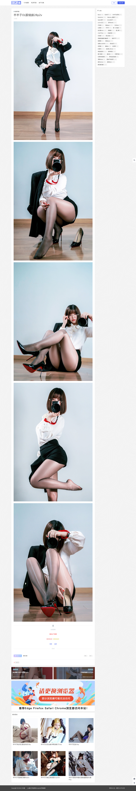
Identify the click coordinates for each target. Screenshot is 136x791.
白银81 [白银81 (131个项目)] (101, 49)
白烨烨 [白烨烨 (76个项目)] (115, 46)
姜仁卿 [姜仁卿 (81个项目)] (119, 30)
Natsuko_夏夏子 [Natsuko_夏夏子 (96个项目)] (112, 17)
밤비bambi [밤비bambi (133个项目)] (112, 22)
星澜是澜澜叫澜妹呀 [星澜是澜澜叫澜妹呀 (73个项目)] (104, 38)
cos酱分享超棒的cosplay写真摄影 (36, 788)
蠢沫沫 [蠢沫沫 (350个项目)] (110, 54)
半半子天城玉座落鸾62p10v (50, 777)
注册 (55, 644)
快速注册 (121, 2)
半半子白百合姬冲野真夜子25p (51, 744)
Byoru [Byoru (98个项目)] (100, 14)
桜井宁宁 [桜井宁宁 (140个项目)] (115, 38)
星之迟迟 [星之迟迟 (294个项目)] (109, 35)
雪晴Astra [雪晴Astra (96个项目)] (101, 59)
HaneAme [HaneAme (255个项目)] (102, 17)
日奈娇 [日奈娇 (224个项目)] (101, 35)
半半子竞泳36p (74, 744)
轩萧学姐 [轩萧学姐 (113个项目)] (118, 54)
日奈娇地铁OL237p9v (87, 672)
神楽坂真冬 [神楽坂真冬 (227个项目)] (102, 51)
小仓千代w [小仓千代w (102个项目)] (102, 33)
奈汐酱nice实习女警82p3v (20, 672)
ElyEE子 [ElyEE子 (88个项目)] (108, 14)
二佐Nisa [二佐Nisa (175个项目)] (118, 25)
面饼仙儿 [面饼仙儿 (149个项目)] (111, 62)
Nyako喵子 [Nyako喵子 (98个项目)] (102, 20)
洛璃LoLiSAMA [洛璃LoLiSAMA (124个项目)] (103, 43)
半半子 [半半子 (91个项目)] (109, 27)
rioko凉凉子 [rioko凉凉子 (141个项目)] (111, 20)
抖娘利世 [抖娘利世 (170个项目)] (111, 33)
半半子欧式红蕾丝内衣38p (22, 744)
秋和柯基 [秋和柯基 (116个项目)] (112, 51)
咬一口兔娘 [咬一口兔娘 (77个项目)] (117, 27)
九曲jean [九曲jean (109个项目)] (109, 25)
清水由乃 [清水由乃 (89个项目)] (113, 43)
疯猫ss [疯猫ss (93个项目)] (108, 46)
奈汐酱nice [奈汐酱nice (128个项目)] (102, 30)
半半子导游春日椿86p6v (21, 777)
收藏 (25, 656)
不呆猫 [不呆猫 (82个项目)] (101, 25)
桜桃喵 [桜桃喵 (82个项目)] (101, 41)
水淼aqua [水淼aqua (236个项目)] (109, 41)
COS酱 (23, 788)
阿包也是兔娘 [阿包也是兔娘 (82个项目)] (113, 56)
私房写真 (16, 11)
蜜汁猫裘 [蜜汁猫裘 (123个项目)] (101, 54)
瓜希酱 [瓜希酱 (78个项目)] (101, 46)
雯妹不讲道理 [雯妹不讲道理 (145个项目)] (111, 59)
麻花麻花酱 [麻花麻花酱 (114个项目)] (102, 64)
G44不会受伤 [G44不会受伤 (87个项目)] (117, 14)
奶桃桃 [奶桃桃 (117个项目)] (111, 30)
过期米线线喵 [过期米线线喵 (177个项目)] (103, 56)
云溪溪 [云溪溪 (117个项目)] (101, 27)
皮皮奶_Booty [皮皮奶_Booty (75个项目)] (110, 49)
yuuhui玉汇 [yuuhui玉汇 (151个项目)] (102, 22)
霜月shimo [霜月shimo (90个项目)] (102, 62)
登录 (114, 2)
